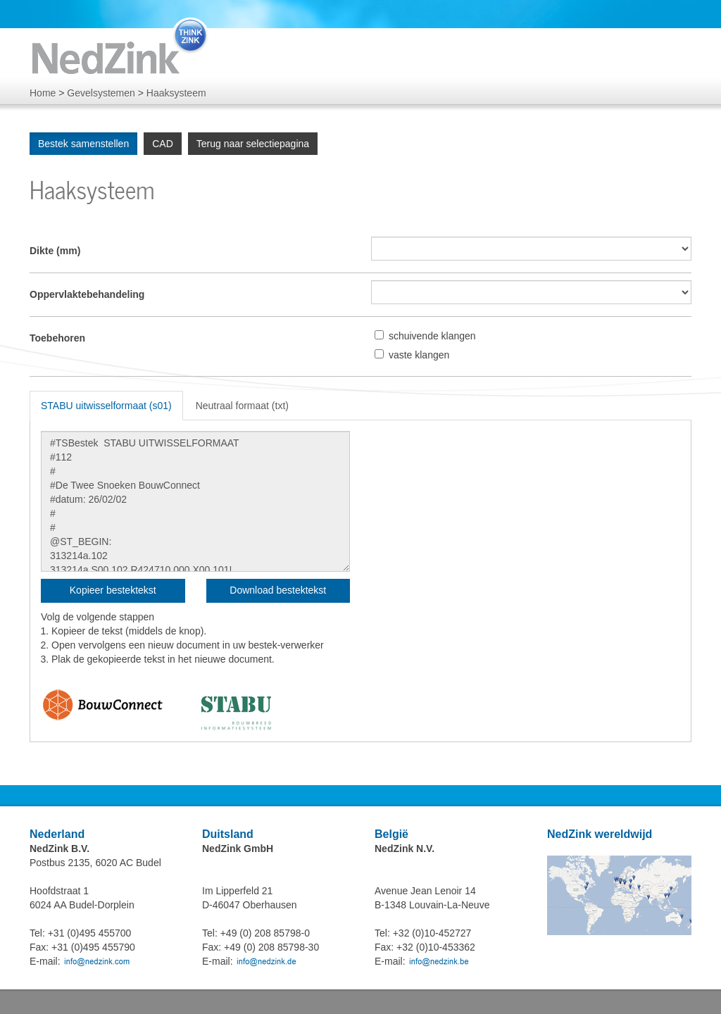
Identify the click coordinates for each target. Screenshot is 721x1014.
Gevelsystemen (100, 93)
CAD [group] (162, 143)
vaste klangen (419, 355)
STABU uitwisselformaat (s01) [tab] (106, 405)
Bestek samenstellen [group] (83, 143)
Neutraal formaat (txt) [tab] (242, 405)
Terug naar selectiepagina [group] (252, 143)
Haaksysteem (176, 93)
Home (43, 93)
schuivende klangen (432, 336)
